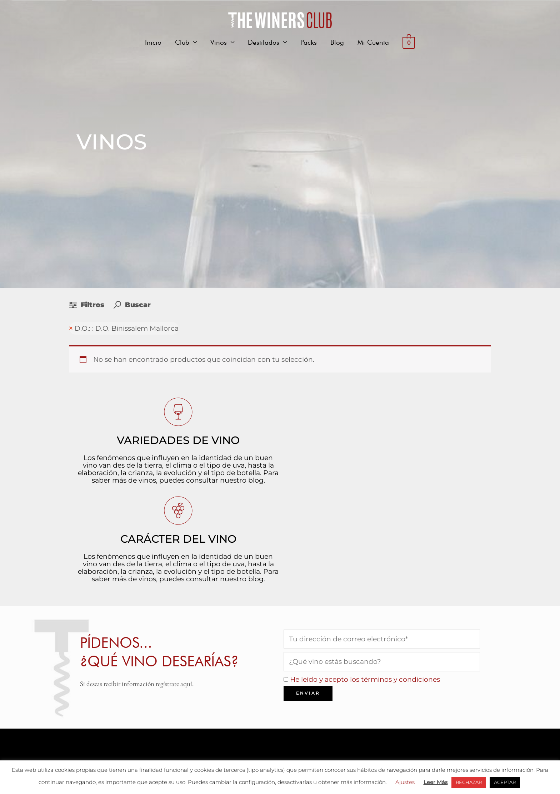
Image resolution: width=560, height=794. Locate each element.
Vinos (218, 42)
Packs (308, 42)
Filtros (87, 305)
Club (182, 42)
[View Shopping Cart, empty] (408, 42)
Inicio (153, 42)
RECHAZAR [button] (469, 782)
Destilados (263, 42)
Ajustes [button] (405, 782)
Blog (337, 42)
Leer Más (436, 782)
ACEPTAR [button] (505, 782)
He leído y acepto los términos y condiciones (365, 679)
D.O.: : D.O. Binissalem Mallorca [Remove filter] (127, 328)
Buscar (132, 305)
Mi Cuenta (373, 42)
